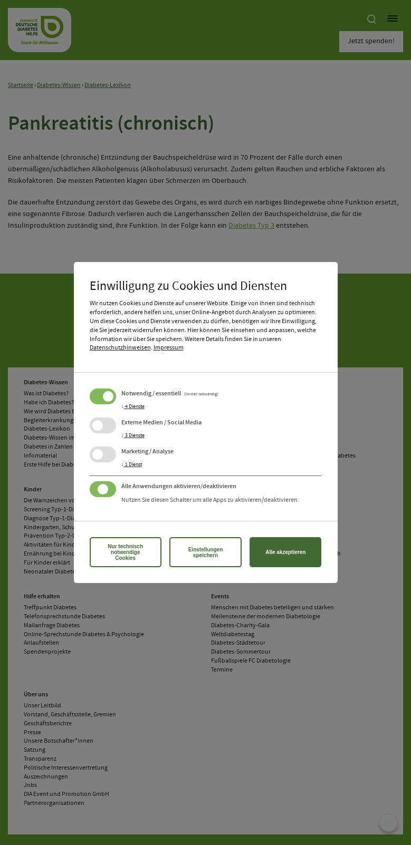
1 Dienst (131, 465)
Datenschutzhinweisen (120, 348)
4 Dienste (133, 407)
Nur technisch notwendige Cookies (125, 552)
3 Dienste (133, 436)
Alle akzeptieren (285, 552)
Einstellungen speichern (205, 552)
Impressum (169, 348)
